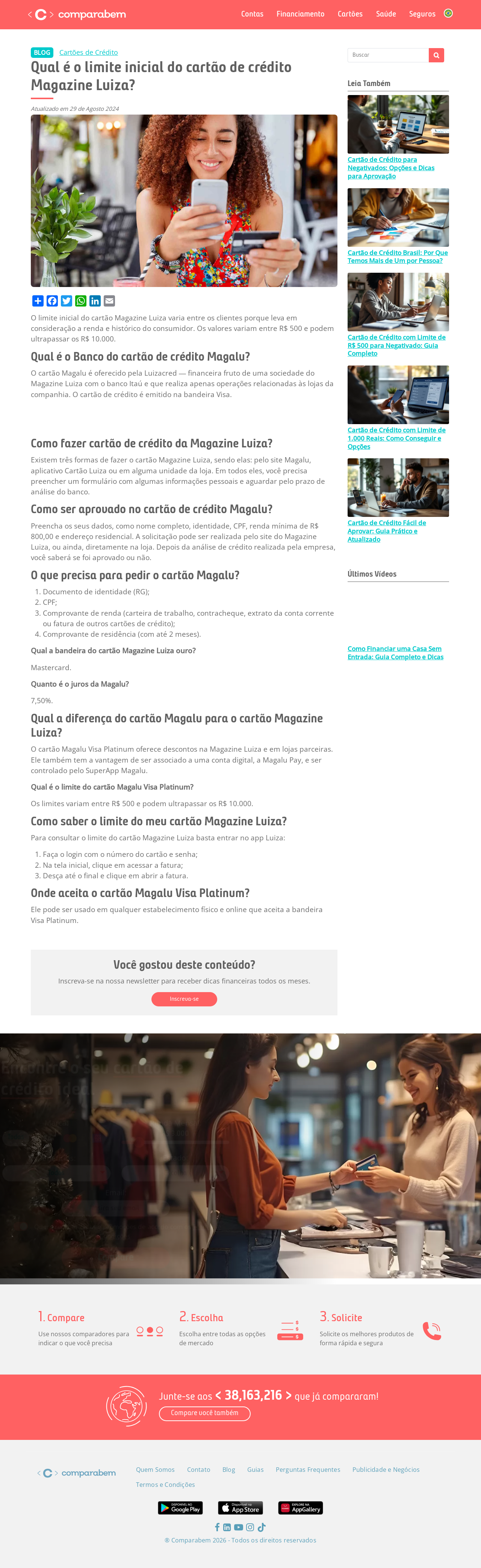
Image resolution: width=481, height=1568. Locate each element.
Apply (436, 55)
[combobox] (86, 1171)
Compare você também (205, 1413)
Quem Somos (155, 1469)
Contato (198, 1469)
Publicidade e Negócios (386, 1469)
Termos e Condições (165, 1484)
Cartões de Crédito (88, 52)
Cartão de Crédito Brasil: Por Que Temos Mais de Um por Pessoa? (398, 256)
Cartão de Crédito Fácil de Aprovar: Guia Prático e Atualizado (387, 530)
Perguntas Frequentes (308, 1469)
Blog (228, 1469)
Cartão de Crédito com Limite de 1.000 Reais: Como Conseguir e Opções (397, 438)
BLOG (42, 52)
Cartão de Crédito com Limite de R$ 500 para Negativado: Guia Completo (397, 345)
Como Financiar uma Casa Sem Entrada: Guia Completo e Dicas (395, 652)
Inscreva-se (184, 999)
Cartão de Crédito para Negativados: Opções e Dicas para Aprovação (391, 167)
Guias (255, 1469)
